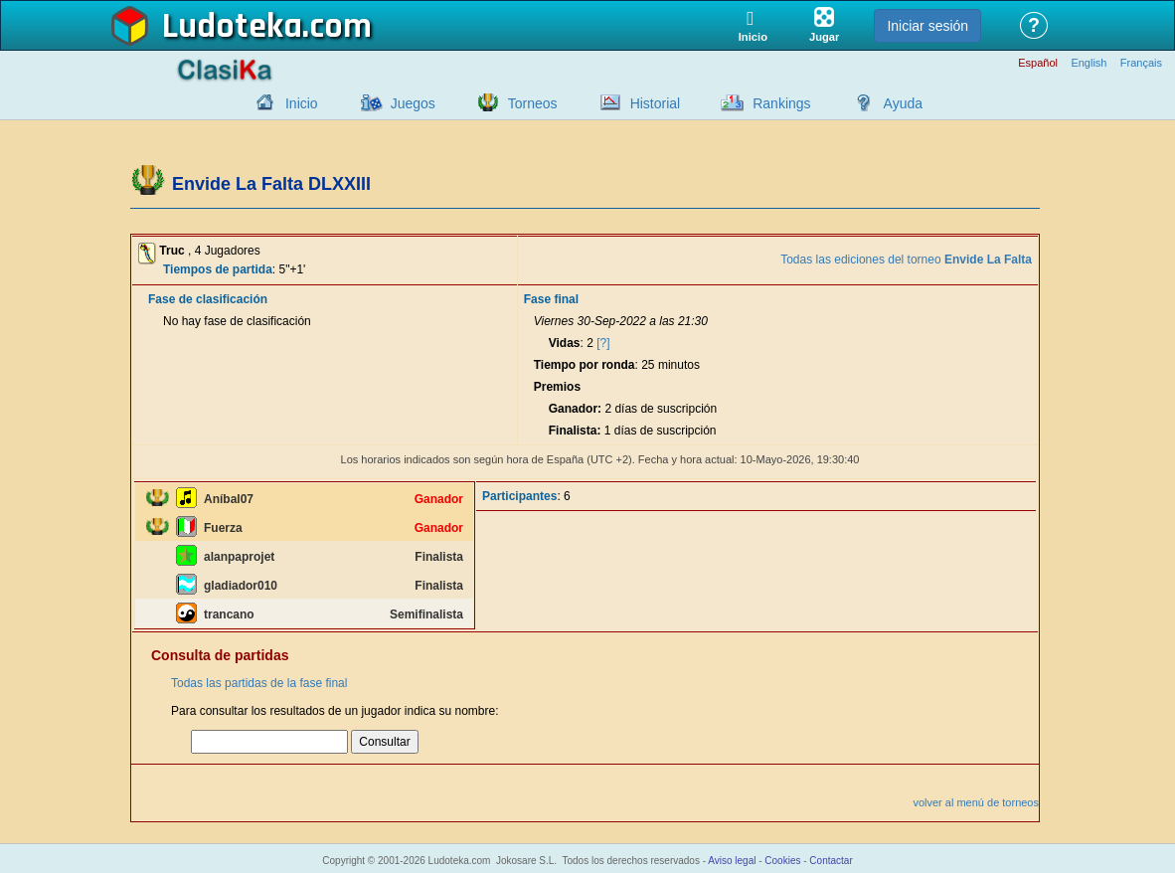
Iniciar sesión (927, 26)
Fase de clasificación (207, 299)
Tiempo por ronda (584, 365)
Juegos (413, 103)
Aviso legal (731, 860)
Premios (557, 387)
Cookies (782, 860)
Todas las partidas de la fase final (259, 683)
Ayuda (903, 103)
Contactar (830, 860)
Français (1141, 63)
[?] (602, 343)
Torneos (533, 103)
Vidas (565, 343)
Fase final (551, 299)
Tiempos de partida (217, 269)
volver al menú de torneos (976, 802)
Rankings (781, 103)
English (1088, 63)
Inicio (301, 103)
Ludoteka (232, 27)
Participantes (519, 496)
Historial (655, 103)
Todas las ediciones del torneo (906, 259)
